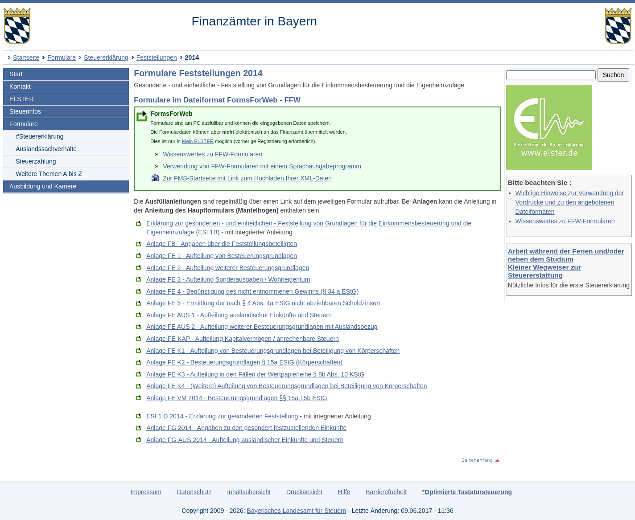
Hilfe (344, 491)
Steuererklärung (106, 57)
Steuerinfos (25, 111)
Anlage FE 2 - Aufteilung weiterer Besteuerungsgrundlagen (227, 267)
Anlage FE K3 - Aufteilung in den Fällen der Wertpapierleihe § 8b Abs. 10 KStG (255, 374)
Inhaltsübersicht (249, 491)
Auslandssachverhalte (46, 148)
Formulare (61, 57)
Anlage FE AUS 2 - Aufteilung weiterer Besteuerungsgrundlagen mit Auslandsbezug (261, 326)
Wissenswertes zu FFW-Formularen (565, 221)
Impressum (146, 491)
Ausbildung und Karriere (42, 186)
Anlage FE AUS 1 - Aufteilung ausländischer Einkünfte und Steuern (239, 315)
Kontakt (19, 86)
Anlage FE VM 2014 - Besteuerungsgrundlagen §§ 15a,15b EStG (236, 397)
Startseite (26, 57)
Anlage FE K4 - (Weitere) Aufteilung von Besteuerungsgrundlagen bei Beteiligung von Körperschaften (286, 385)
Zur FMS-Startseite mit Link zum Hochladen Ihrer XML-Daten (247, 178)
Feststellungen (156, 57)
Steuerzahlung (36, 161)
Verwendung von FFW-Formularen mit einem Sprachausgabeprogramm (262, 166)
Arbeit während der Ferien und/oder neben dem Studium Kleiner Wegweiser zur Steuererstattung (566, 263)
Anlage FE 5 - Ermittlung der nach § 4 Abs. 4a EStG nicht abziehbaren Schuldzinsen (263, 303)
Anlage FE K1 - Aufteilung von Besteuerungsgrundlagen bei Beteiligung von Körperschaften (273, 350)
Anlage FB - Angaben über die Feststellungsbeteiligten (221, 243)
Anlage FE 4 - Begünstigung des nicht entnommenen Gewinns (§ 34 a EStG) (252, 291)
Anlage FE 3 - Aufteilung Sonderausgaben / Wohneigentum (228, 279)
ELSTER (21, 98)
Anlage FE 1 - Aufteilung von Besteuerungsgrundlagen (221, 255)
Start (16, 74)
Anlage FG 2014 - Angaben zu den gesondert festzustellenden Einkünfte (246, 427)
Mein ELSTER (198, 141)
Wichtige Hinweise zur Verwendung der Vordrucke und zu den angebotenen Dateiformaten (569, 202)
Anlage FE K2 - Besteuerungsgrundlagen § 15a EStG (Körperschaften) (244, 362)
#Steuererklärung (39, 136)
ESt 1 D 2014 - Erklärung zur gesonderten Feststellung (222, 416)
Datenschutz (194, 491)
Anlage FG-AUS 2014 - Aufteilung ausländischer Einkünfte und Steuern (244, 439)
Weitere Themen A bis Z (49, 173)
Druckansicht (304, 491)
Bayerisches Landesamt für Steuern (296, 510)
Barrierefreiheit (386, 491)
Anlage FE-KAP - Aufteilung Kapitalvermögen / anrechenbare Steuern (242, 338)
